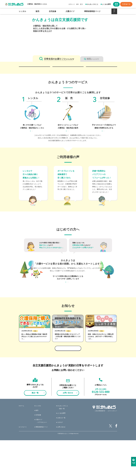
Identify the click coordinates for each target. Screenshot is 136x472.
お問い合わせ (61, 458)
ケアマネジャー (42, 454)
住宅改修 (52, 11)
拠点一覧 (62, 440)
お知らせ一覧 (61, 449)
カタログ (60, 454)
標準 (77, 4)
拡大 (81, 4)
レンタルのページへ (32, 155)
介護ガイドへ (68, 312)
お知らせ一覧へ (68, 380)
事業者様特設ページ (92, 11)
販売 (37, 11)
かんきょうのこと (92, 4)
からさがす (59, 59)
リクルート (23, 458)
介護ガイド (70, 11)
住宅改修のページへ (104, 155)
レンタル (22, 11)
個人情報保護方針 (100, 442)
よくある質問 (106, 4)
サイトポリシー (113, 442)
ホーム (22, 437)
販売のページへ (68, 155)
